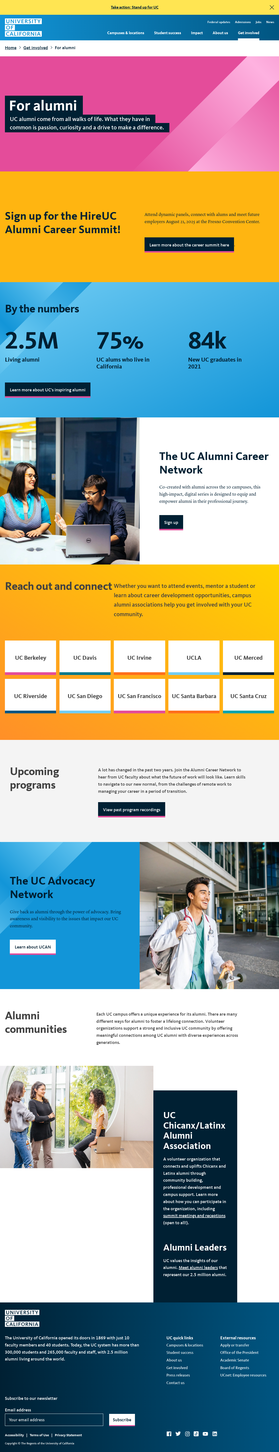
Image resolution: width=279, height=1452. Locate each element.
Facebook (168, 1433)
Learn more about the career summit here (189, 245)
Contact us (175, 1382)
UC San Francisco (139, 696)
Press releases (178, 1375)
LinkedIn (214, 1433)
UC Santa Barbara (194, 696)
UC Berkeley (30, 657)
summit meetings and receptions (194, 1215)
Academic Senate (234, 1360)
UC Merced (248, 657)
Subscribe (122, 1419)
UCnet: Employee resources (243, 1375)
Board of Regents (234, 1367)
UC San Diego (85, 696)
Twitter (178, 1433)
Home (10, 47)
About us (220, 33)
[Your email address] (54, 1420)
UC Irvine (139, 657)
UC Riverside (30, 696)
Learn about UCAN (33, 947)
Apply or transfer (234, 1345)
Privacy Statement (68, 1435)
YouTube (205, 1433)
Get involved (248, 33)
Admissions (243, 22)
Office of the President (239, 1352)
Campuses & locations (125, 33)
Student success (167, 33)
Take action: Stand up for (135, 7)
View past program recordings (131, 809)
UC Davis (85, 657)
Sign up (171, 522)
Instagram (187, 1433)
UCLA (194, 657)
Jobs (258, 22)
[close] (272, 7)
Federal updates (218, 22)
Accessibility (14, 1435)
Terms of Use (39, 1435)
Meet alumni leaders (198, 1267)
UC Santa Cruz (248, 696)
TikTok (196, 1433)
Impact (197, 33)
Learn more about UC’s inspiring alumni (48, 390)
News (270, 22)
